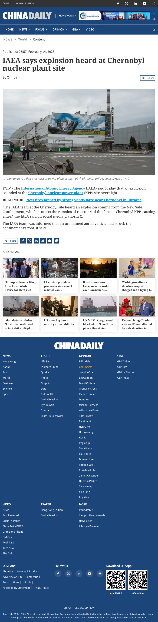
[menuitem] (66, 15)
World (22, 39)
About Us (8, 571)
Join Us (26, 582)
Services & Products (28, 571)
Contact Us (31, 577)
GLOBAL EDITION (25, 3)
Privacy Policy (41, 588)
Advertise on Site (12, 577)
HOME (9, 29)
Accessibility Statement (16, 588)
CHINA (6, 3)
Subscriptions (11, 582)
